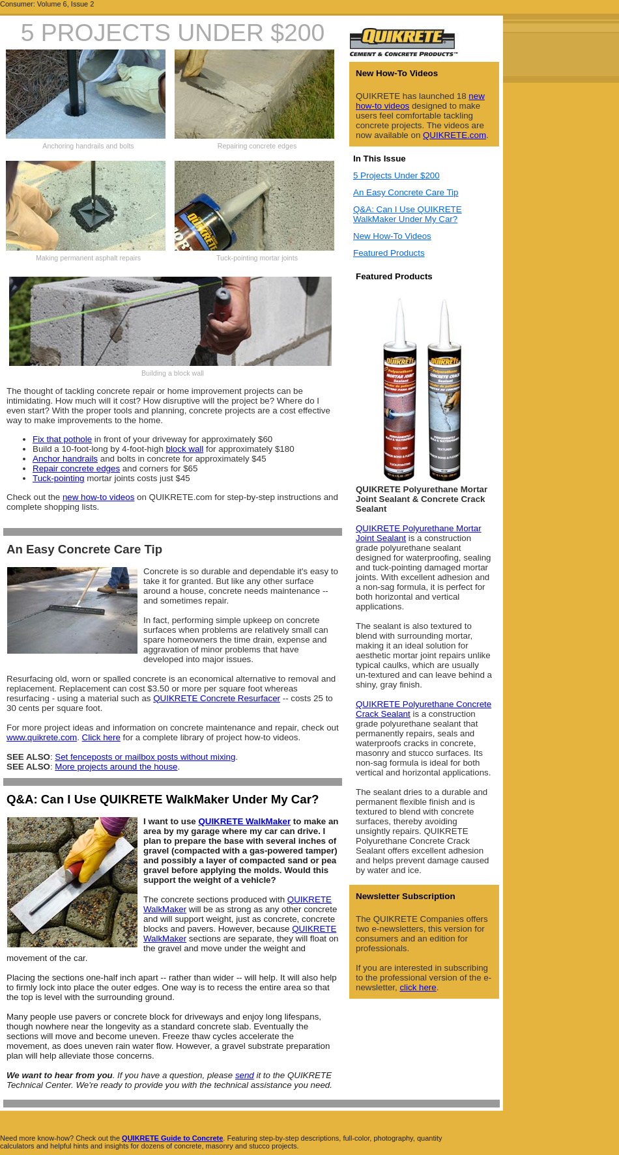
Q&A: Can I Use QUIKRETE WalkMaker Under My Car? (407, 214)
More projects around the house (116, 767)
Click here (101, 737)
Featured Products (389, 253)
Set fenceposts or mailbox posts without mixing (145, 757)
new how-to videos (98, 497)
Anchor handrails (65, 459)
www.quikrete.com (42, 737)
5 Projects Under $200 (396, 175)
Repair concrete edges (76, 468)
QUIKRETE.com (454, 135)
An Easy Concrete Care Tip (406, 192)
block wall (185, 449)
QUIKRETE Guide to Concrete (172, 1138)
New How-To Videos (392, 236)
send (244, 1075)
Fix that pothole (62, 439)
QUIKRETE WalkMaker (244, 821)
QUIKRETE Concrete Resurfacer (216, 698)
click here (417, 987)
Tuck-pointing (59, 478)
